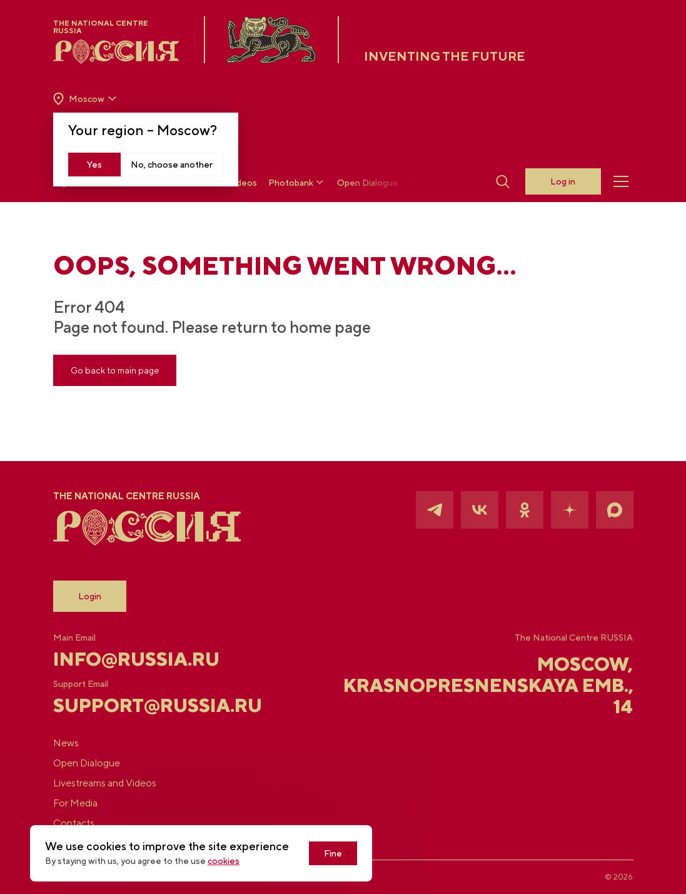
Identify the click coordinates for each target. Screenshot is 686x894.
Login (89, 596)
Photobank (297, 182)
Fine (333, 853)
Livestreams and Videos (104, 783)
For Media (75, 803)
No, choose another (172, 165)
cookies (224, 861)
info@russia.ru (136, 658)
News (66, 743)
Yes (94, 165)
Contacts (73, 823)
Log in (562, 181)
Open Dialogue (367, 183)
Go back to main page (115, 370)
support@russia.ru (149, 705)
